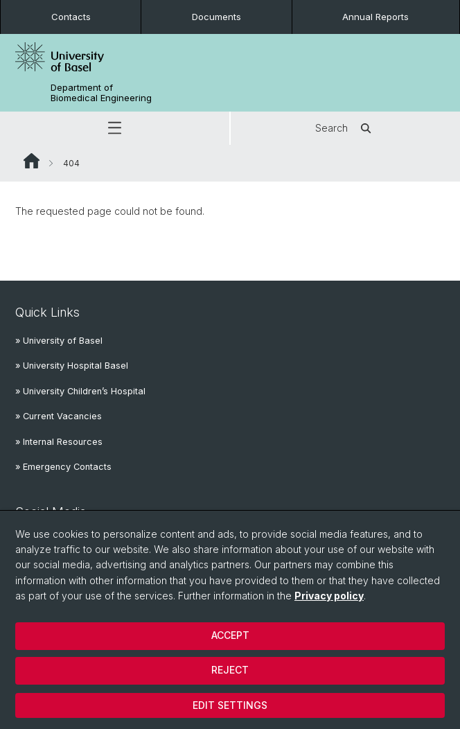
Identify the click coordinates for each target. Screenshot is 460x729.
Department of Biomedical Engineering (101, 92)
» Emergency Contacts (63, 467)
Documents (216, 16)
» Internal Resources (59, 442)
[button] (114, 128)
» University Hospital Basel (71, 365)
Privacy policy (329, 595)
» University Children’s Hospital (80, 391)
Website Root (31, 160)
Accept (230, 635)
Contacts (71, 16)
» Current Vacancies (58, 416)
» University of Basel (59, 340)
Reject (230, 670)
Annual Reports (375, 16)
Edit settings (230, 705)
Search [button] (345, 128)
